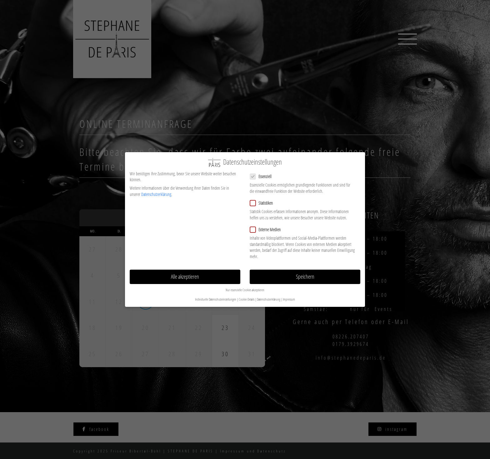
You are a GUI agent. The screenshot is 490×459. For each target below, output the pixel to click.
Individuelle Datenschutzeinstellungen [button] (215, 295)
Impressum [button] (289, 295)
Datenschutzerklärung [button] (268, 295)
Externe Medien (268, 226)
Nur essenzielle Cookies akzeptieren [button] (245, 286)
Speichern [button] (305, 273)
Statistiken (264, 199)
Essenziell (263, 173)
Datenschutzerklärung (156, 190)
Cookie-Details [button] (246, 295)
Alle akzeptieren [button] (185, 273)
